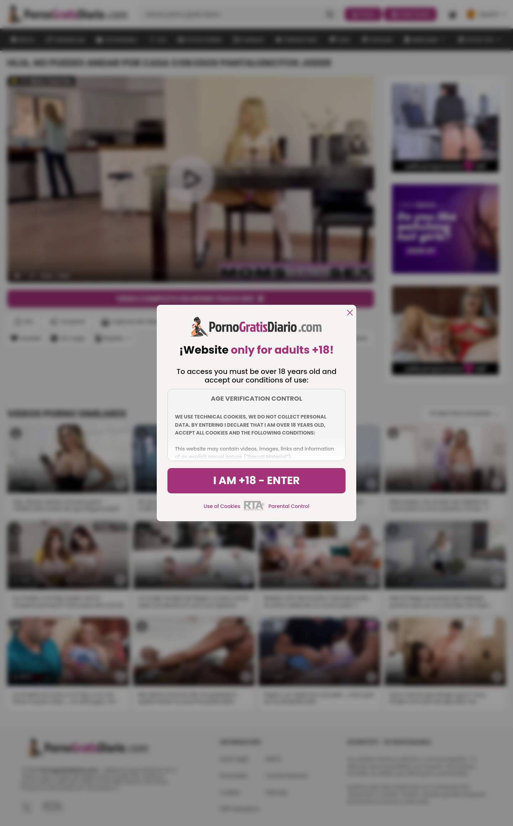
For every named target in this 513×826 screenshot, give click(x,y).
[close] (350, 313)
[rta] (254, 509)
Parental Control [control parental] (288, 506)
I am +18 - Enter (256, 480)
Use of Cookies (222, 506)
